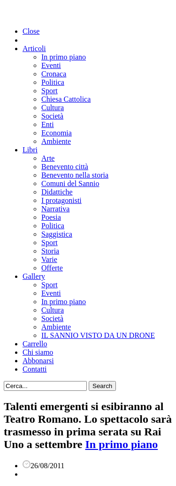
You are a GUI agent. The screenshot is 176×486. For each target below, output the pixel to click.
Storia (50, 251)
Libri (30, 150)
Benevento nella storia (74, 175)
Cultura (52, 108)
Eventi (51, 65)
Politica (52, 82)
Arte (47, 158)
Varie (49, 259)
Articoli (34, 48)
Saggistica (56, 234)
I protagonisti (61, 200)
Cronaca (53, 74)
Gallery (34, 276)
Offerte (52, 268)
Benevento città (64, 167)
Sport (49, 91)
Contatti (35, 369)
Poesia (51, 217)
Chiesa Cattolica (66, 99)
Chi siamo (38, 352)
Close (31, 31)
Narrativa (55, 209)
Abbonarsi (38, 361)
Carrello (35, 344)
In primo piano (63, 57)
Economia (56, 133)
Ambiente (56, 141)
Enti (47, 124)
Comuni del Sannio (70, 183)
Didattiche (57, 192)
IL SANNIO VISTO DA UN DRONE (98, 335)
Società (52, 116)
